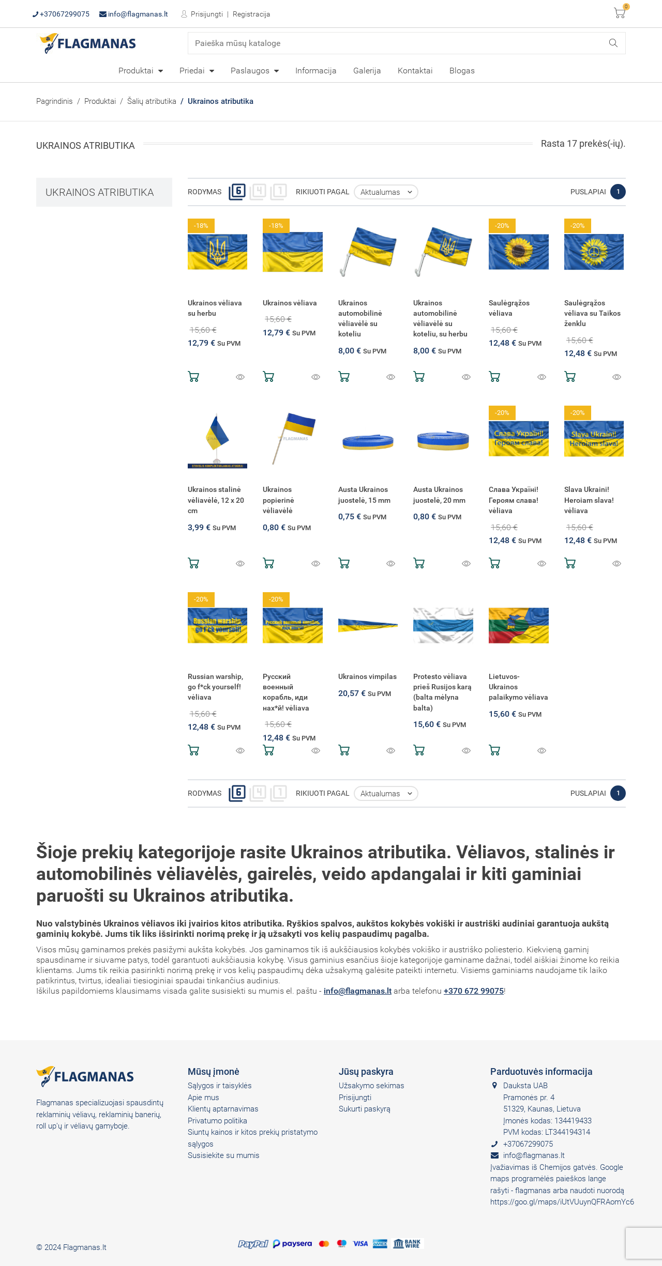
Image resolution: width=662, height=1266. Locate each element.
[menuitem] (140, 70)
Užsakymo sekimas (371, 1085)
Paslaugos (251, 70)
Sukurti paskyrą (364, 1109)
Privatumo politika (217, 1120)
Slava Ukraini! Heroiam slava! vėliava (589, 500)
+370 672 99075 (474, 991)
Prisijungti (206, 14)
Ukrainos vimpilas (367, 676)
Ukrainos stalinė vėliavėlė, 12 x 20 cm (216, 500)
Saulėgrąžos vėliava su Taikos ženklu (592, 313)
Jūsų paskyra (366, 1071)
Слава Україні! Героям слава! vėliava (513, 500)
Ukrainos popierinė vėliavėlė (278, 500)
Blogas (462, 70)
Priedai (193, 70)
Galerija (367, 70)
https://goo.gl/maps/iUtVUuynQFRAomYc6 (562, 1202)
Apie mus (203, 1097)
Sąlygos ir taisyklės (220, 1085)
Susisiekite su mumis (224, 1155)
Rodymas (204, 192)
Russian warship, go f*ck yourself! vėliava (215, 687)
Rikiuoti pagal (323, 192)
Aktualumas (388, 192)
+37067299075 (61, 14)
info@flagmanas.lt (133, 14)
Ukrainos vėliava (290, 303)
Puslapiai (588, 192)
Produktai (137, 70)
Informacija (316, 70)
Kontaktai (415, 70)
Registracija (251, 14)
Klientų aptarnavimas (223, 1109)
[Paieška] (407, 43)
